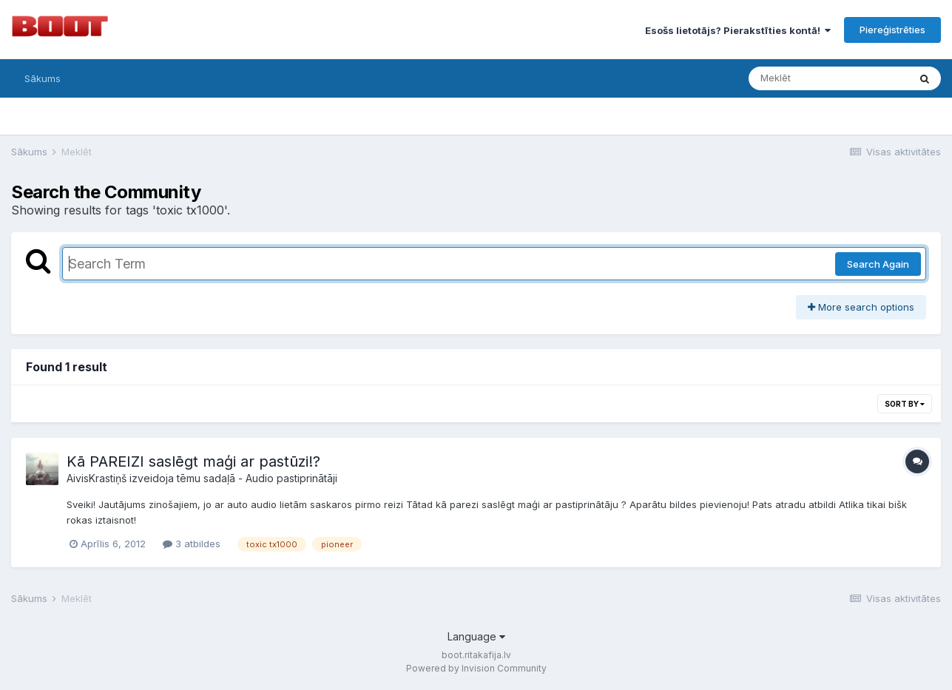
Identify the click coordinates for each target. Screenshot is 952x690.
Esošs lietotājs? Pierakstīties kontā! (738, 30)
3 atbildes (191, 543)
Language (476, 636)
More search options (861, 307)
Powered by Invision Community (476, 668)
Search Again (878, 264)
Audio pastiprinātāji (291, 478)
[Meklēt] (828, 78)
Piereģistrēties (892, 29)
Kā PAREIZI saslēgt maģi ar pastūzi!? (193, 461)
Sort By (905, 403)
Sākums (42, 78)
